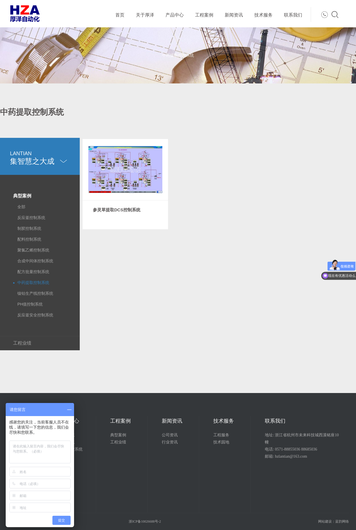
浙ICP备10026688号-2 (145, 521)
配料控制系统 (29, 239)
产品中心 (174, 15)
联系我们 (293, 15)
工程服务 (221, 435)
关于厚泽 (145, 15)
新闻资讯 (234, 15)
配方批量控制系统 (33, 271)
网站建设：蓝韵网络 (333, 521)
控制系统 (67, 442)
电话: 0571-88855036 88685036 (291, 449)
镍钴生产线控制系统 (35, 293)
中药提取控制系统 (33, 282)
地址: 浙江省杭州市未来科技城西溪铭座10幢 (302, 438)
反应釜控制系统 (31, 217)
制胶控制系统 (29, 228)
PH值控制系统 (30, 304)
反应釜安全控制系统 (35, 315)
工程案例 (204, 15)
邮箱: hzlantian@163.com (286, 456)
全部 (21, 206)
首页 (119, 15)
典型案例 (22, 195)
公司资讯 (170, 435)
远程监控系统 (71, 449)
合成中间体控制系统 (35, 261)
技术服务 (263, 15)
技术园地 (221, 442)
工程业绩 (22, 343)
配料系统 (67, 435)
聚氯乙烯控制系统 (33, 250)
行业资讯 (170, 442)
